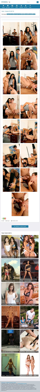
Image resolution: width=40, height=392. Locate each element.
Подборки (21, 6)
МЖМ (23, 14)
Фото (12, 6)
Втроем (30, 14)
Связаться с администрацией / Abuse (8, 382)
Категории (8, 6)
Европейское (10, 14)
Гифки (30, 6)
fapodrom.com (5, 2)
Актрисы (26, 6)
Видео (17, 6)
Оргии (26, 14)
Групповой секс (17, 14)
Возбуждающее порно (22, 383)
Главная (3, 6)
